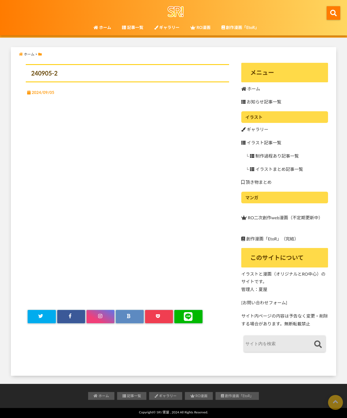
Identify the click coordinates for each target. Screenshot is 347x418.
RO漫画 (200, 27)
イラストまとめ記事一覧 (276, 169)
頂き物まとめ (256, 182)
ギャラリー (167, 27)
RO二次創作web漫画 (264, 217)
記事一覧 (132, 27)
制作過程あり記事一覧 (274, 155)
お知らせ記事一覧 (261, 101)
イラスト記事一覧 (261, 142)
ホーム (102, 27)
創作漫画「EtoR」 (240, 27)
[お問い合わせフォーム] (264, 302)
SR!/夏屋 (163, 412)
